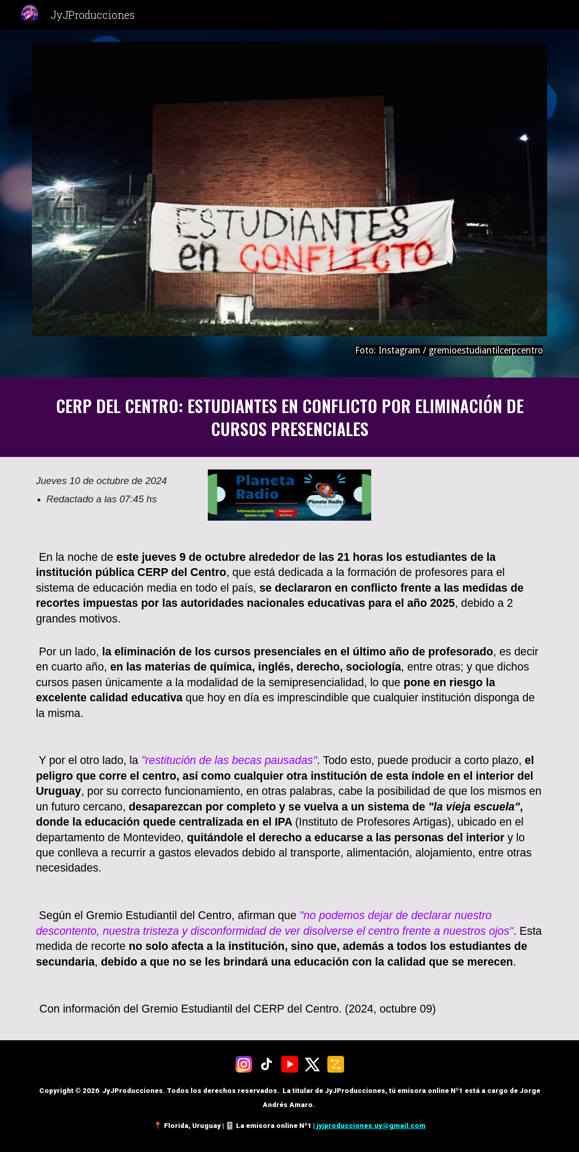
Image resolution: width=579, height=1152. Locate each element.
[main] (290, 350)
